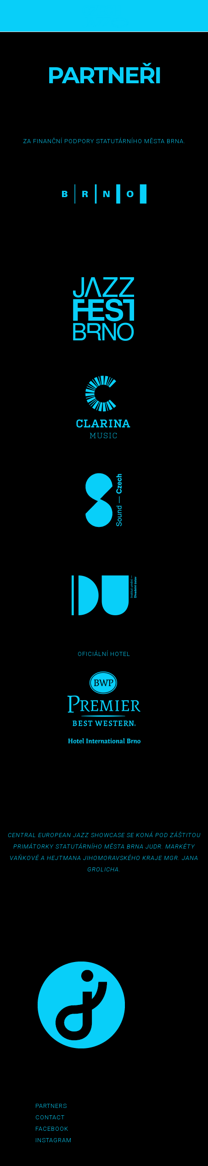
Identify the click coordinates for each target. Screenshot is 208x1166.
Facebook (51, 1128)
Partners (51, 1105)
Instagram (53, 1140)
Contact (50, 1117)
